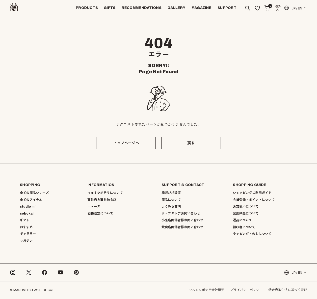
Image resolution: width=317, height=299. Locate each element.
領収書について (244, 227)
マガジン (26, 241)
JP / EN (293, 8)
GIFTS (109, 8)
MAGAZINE (201, 8)
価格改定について (100, 213)
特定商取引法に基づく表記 (287, 290)
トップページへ (126, 143)
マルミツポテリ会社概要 (206, 290)
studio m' (27, 206)
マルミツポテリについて (105, 193)
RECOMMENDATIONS (141, 8)
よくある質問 (171, 206)
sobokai (26, 213)
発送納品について (246, 213)
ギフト (24, 220)
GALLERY (176, 8)
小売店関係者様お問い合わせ (182, 220)
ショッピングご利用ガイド (252, 193)
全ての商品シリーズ (34, 193)
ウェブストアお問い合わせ (180, 213)
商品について (171, 200)
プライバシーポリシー (246, 290)
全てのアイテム (31, 200)
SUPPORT (227, 8)
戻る (191, 143)
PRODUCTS (87, 8)
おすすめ (26, 227)
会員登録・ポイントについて (254, 200)
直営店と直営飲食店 (101, 200)
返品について (242, 220)
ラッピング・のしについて (252, 234)
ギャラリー (28, 234)
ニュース (93, 206)
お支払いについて (246, 206)
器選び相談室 (171, 193)
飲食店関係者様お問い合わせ (182, 227)
